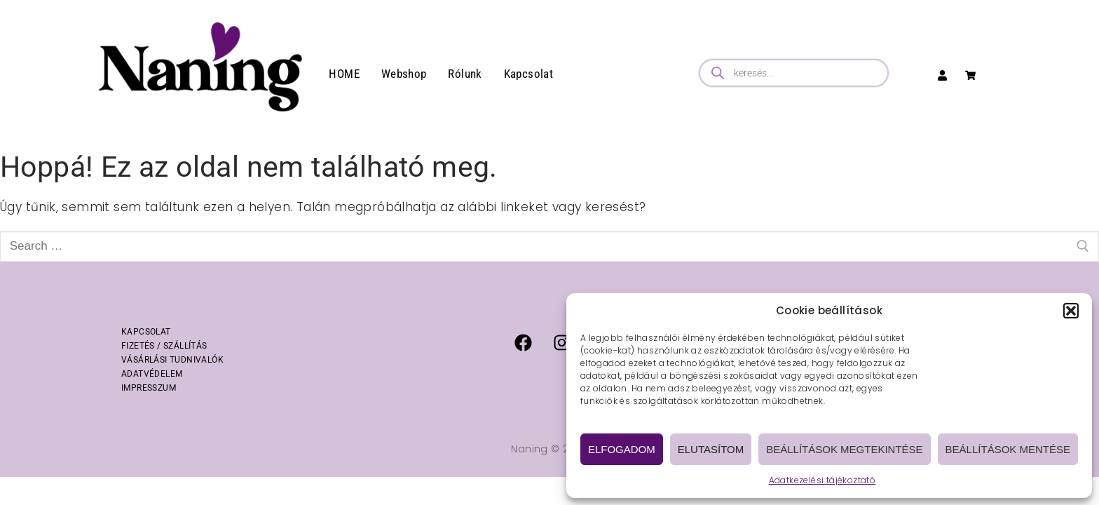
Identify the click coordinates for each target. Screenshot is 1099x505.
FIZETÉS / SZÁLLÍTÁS (164, 346)
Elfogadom (621, 449)
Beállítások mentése (1008, 449)
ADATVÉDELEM (151, 374)
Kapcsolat (529, 74)
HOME (344, 74)
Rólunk (465, 74)
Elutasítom (711, 449)
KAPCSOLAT (146, 332)
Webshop (404, 74)
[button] (1071, 311)
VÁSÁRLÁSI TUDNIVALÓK (172, 360)
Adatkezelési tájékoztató (822, 480)
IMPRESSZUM (148, 388)
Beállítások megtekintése (844, 449)
